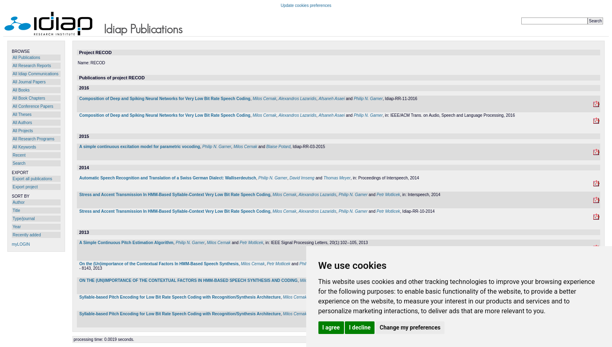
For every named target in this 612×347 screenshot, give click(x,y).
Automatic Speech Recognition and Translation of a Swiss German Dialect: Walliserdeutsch (167, 178)
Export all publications (32, 179)
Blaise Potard (278, 146)
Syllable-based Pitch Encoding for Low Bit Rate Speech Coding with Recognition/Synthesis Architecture (180, 297)
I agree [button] (331, 327)
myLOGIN (21, 244)
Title (16, 210)
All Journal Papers (29, 82)
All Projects (23, 131)
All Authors (22, 122)
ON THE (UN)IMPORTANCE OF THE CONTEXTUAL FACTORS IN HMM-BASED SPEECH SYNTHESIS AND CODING (188, 280)
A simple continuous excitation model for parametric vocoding (139, 146)
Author (18, 202)
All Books (21, 90)
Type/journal (24, 218)
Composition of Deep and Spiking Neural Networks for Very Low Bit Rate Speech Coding (164, 98)
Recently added (27, 235)
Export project (25, 187)
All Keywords (24, 147)
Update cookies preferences (306, 5)
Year (17, 227)
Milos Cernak (264, 98)
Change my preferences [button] (410, 327)
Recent (19, 155)
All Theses (22, 114)
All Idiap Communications (36, 74)
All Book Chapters (29, 98)
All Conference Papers (33, 106)
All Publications (26, 57)
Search (19, 163)
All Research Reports (32, 65)
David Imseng (302, 178)
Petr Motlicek (388, 194)
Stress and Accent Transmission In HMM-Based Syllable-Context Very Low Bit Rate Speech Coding (174, 194)
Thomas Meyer (337, 178)
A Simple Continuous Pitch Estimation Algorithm (126, 242)
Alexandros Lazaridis (297, 98)
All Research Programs (33, 139)
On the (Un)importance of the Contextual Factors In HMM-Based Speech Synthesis (159, 264)
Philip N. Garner (368, 98)
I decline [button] (359, 327)
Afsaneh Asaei (332, 98)
